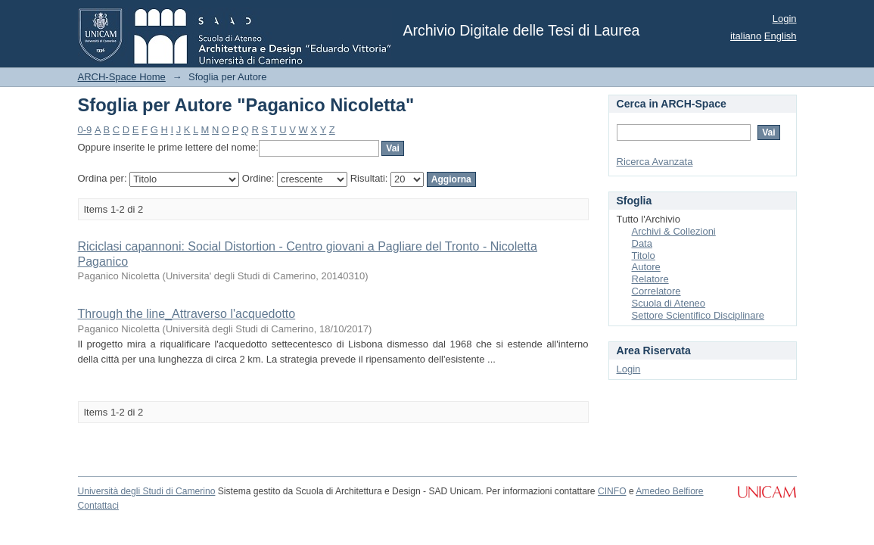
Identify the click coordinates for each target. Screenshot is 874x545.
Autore (646, 266)
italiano (745, 36)
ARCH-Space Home (122, 77)
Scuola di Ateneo (669, 303)
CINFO (612, 491)
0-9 (85, 129)
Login (785, 18)
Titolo (643, 255)
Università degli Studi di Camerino (147, 491)
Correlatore (656, 291)
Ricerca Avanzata (655, 161)
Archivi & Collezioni (674, 231)
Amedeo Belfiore (669, 491)
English (780, 36)
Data (642, 243)
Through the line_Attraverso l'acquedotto (187, 313)
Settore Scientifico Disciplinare (698, 315)
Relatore (650, 279)
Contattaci (98, 505)
